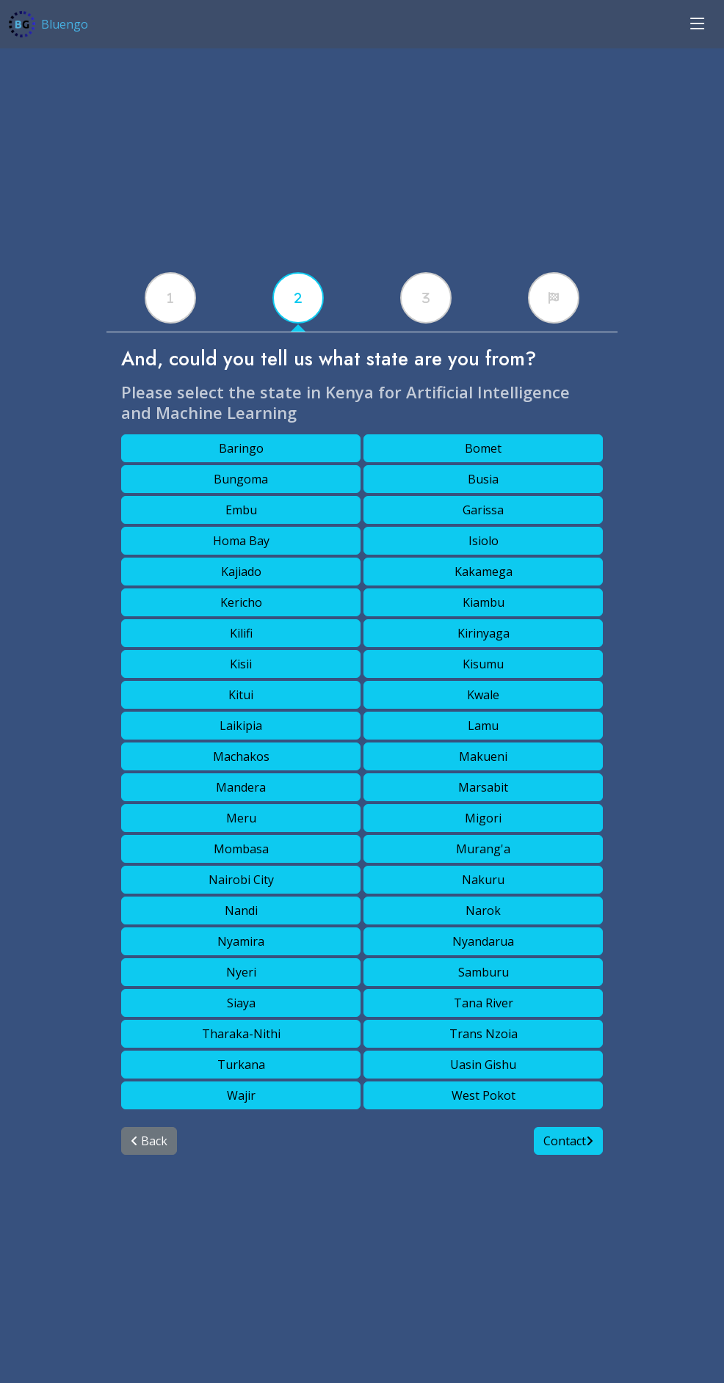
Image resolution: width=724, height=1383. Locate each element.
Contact (568, 1141)
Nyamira (240, 941)
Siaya (241, 1003)
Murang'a (483, 849)
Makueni (483, 756)
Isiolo (483, 541)
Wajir (241, 1095)
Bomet (483, 448)
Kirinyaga (483, 633)
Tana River (483, 1003)
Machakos (241, 756)
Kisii (241, 664)
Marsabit (483, 787)
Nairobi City (241, 880)
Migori (483, 818)
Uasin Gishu (483, 1065)
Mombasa (241, 849)
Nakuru (483, 880)
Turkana (241, 1065)
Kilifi (241, 633)
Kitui (240, 695)
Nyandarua (483, 941)
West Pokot (483, 1095)
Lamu (483, 726)
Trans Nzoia (483, 1034)
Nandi (241, 910)
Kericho (241, 602)
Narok (483, 910)
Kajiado (241, 571)
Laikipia (241, 726)
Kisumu (483, 664)
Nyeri (241, 972)
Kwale (483, 695)
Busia (483, 479)
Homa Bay (241, 541)
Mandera (241, 787)
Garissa (483, 510)
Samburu (483, 972)
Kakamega (484, 571)
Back (149, 1141)
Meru (241, 818)
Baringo (241, 448)
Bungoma (241, 479)
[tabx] (170, 298)
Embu (241, 510)
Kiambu (483, 602)
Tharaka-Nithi (241, 1034)
